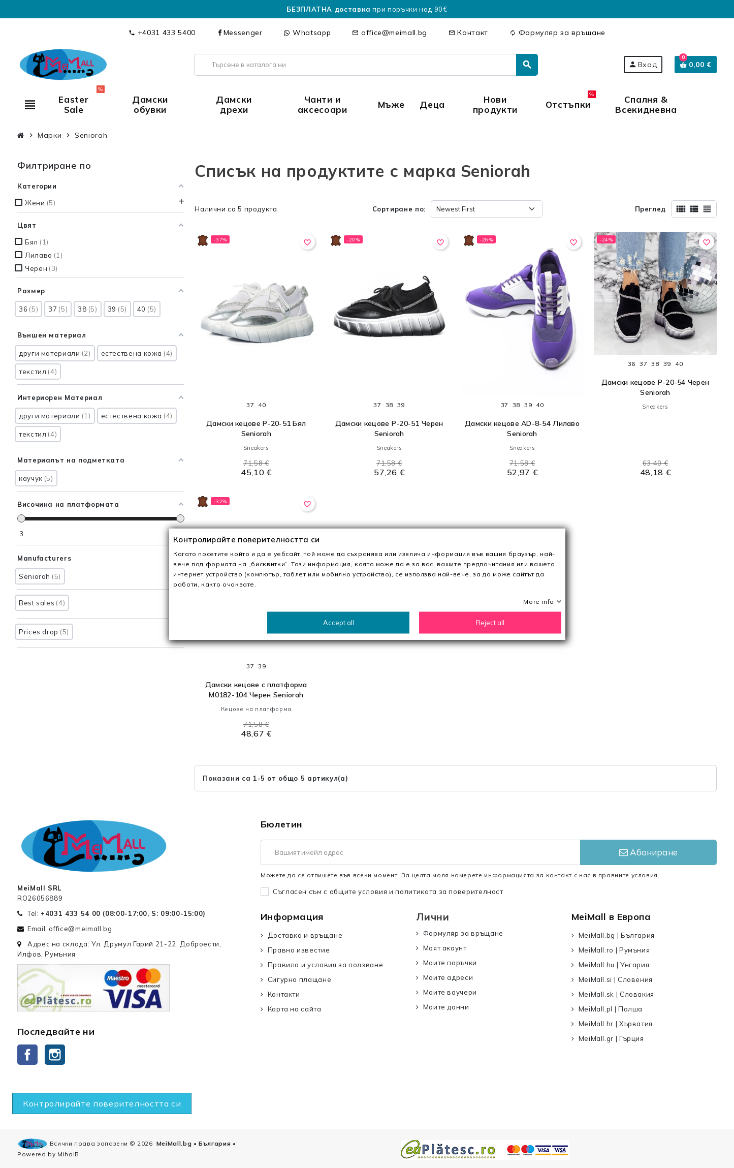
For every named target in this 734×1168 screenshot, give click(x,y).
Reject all (490, 623)
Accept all (338, 623)
